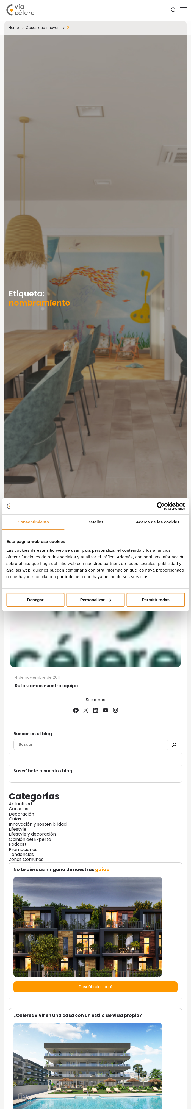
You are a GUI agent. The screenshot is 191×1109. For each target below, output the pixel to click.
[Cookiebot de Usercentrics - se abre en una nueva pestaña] (161, 506)
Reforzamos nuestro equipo (46, 686)
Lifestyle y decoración (32, 834)
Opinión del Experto (30, 839)
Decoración (21, 814)
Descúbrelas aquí (95, 986)
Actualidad (20, 804)
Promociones (23, 849)
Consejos (18, 809)
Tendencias (21, 854)
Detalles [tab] (95, 522)
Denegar (35, 599)
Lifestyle (17, 829)
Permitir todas (156, 599)
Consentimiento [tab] (33, 522)
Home (14, 27)
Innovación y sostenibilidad (38, 824)
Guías (15, 819)
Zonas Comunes (26, 859)
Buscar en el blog (32, 733)
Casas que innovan (43, 27)
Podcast (18, 844)
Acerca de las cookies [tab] (157, 522)
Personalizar (95, 599)
